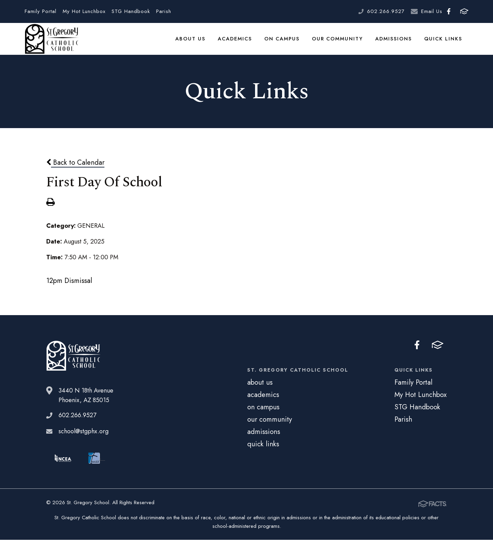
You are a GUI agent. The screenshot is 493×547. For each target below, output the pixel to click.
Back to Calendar (75, 170)
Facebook (449, 11)
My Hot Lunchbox (84, 11)
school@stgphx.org (84, 439)
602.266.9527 (386, 11)
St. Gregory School (52, 42)
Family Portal (40, 11)
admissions (395, 42)
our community (339, 42)
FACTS (464, 11)
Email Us (431, 11)
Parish (163, 11)
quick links (444, 42)
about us (193, 42)
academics (237, 42)
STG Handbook (131, 11)
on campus (284, 42)
